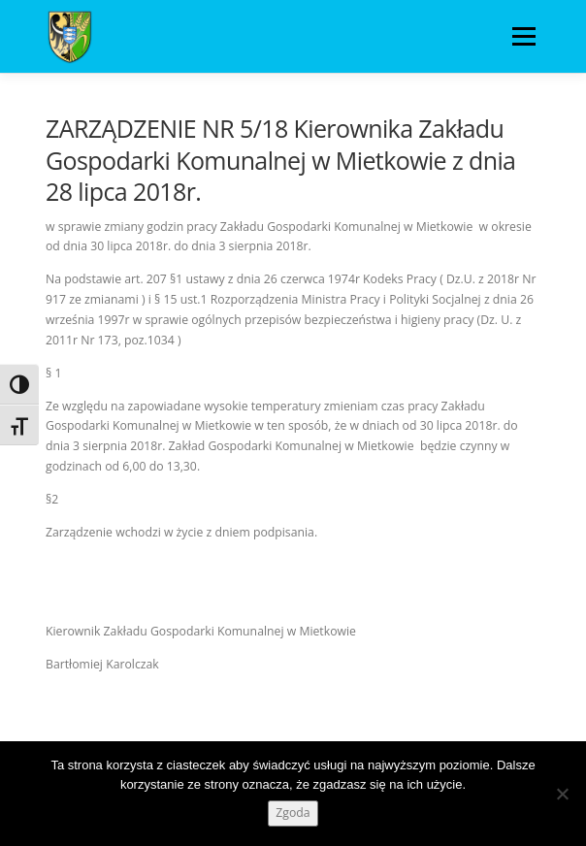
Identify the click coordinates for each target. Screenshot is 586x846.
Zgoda (292, 812)
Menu (522, 36)
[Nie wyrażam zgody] (561, 793)
